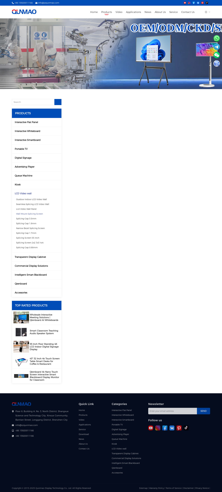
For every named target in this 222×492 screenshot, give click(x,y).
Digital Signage (23, 158)
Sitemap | (144, 489)
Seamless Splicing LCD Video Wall (32, 204)
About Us (160, 12)
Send (203, 412)
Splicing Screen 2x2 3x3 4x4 (30, 242)
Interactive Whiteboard (27, 131)
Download (84, 435)
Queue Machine (23, 175)
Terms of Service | (174, 489)
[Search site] (200, 12)
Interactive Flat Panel (26, 122)
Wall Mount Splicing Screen (29, 214)
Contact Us (188, 12)
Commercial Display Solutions (31, 266)
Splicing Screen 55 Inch (27, 238)
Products (106, 12)
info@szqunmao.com (48, 3)
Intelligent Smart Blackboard (31, 275)
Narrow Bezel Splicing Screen (30, 228)
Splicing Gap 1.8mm (26, 223)
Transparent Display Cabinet (30, 257)
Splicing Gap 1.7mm (26, 233)
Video (119, 12)
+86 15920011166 (24, 3)
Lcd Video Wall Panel (26, 209)
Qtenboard (21, 283)
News (148, 12)
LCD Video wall (23, 193)
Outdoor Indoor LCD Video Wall (31, 199)
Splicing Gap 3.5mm (26, 218)
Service (173, 12)
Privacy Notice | (202, 489)
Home (94, 12)
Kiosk (18, 184)
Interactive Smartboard (27, 140)
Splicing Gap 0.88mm (27, 247)
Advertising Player (24, 166)
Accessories (21, 292)
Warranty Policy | (157, 489)
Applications (133, 12)
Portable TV (21, 149)
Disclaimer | (189, 489)
